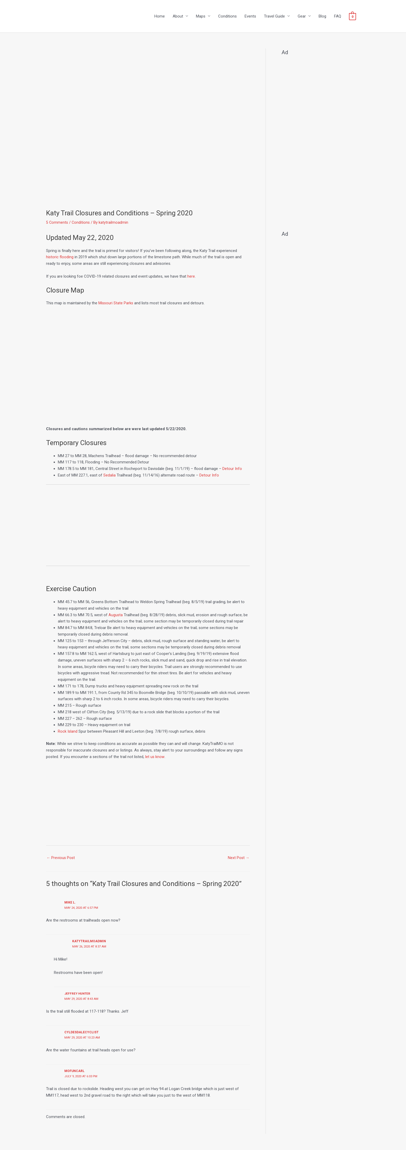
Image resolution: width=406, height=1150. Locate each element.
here (191, 276)
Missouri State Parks (116, 303)
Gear (302, 16)
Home (159, 16)
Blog (322, 16)
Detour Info (232, 469)
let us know (155, 757)
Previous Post (61, 858)
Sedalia (109, 475)
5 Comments (57, 222)
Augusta (116, 615)
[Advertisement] (148, 527)
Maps (200, 16)
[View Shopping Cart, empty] (352, 16)
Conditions (227, 16)
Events (250, 16)
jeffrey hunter (77, 994)
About (178, 16)
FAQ (337, 16)
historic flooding (60, 257)
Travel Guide (274, 16)
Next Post (238, 858)
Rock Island (68, 731)
